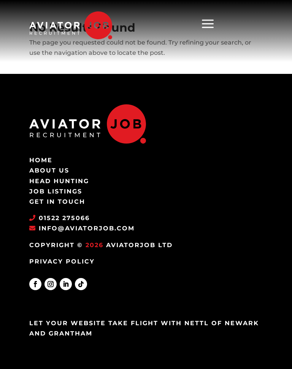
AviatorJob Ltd (139, 245)
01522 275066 (64, 218)
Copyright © (56, 245)
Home (40, 160)
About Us (49, 170)
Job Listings (55, 191)
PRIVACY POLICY (62, 261)
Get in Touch (57, 201)
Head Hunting (59, 181)
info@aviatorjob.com (85, 228)
